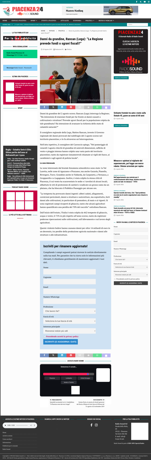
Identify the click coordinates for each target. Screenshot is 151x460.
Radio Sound (6, 2)
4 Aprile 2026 (120, 119)
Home (5, 21)
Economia (77, 21)
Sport (33, 21)
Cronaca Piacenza (18, 21)
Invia (25, 55)
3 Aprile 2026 (120, 200)
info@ (123, 436)
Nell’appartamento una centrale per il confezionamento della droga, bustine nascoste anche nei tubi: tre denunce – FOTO (129, 179)
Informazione (7, 442)
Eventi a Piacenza (48, 21)
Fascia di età (48, 316)
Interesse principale (51, 326)
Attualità (65, 21)
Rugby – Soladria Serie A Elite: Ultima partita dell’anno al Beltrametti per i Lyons (18, 152)
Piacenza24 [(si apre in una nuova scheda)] (27, 68)
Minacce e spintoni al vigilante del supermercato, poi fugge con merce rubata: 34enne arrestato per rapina (128, 163)
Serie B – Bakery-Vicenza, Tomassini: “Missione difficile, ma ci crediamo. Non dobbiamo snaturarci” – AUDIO (19, 171)
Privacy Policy (124, 458)
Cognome (47, 277)
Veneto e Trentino (69, 382)
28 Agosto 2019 (47, 49)
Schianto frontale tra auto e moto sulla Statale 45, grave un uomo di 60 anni (24, 85)
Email (45, 287)
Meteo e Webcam (105, 21)
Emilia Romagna (85, 378)
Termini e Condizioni (134, 458)
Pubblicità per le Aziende (10, 446)
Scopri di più (119, 439)
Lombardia (69, 378)
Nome (45, 267)
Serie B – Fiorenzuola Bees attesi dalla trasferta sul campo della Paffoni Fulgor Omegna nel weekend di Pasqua (19, 165)
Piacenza (52, 378)
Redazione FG (59, 49)
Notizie (52, 31)
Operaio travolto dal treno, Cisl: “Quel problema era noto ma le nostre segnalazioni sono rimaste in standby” (131, 195)
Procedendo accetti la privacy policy (62, 336)
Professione (48, 306)
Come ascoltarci (7, 439)
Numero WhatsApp (51, 297)
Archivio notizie (7, 436)
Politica (89, 21)
